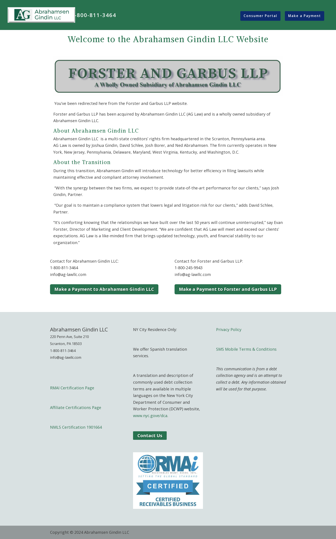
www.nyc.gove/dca (150, 415)
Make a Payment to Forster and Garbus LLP (228, 289)
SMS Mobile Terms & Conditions (246, 349)
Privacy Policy (228, 329)
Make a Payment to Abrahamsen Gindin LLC (104, 289)
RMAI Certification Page (72, 387)
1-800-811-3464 (93, 16)
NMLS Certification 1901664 (76, 427)
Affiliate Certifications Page (75, 407)
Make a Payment (304, 16)
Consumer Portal (260, 16)
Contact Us (149, 435)
